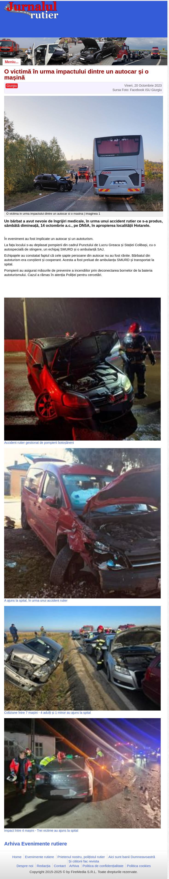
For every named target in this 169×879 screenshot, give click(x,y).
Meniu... (12, 62)
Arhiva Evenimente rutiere (35, 844)
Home (16, 857)
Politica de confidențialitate (103, 866)
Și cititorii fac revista (84, 861)
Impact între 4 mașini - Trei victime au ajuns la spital (41, 830)
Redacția (43, 866)
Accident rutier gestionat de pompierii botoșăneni (39, 442)
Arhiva (74, 866)
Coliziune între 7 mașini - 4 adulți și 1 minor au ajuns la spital (47, 712)
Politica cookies (139, 866)
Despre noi (25, 866)
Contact (60, 866)
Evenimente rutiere (39, 857)
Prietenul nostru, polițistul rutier (81, 857)
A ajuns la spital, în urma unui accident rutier (35, 600)
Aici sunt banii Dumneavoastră (131, 857)
